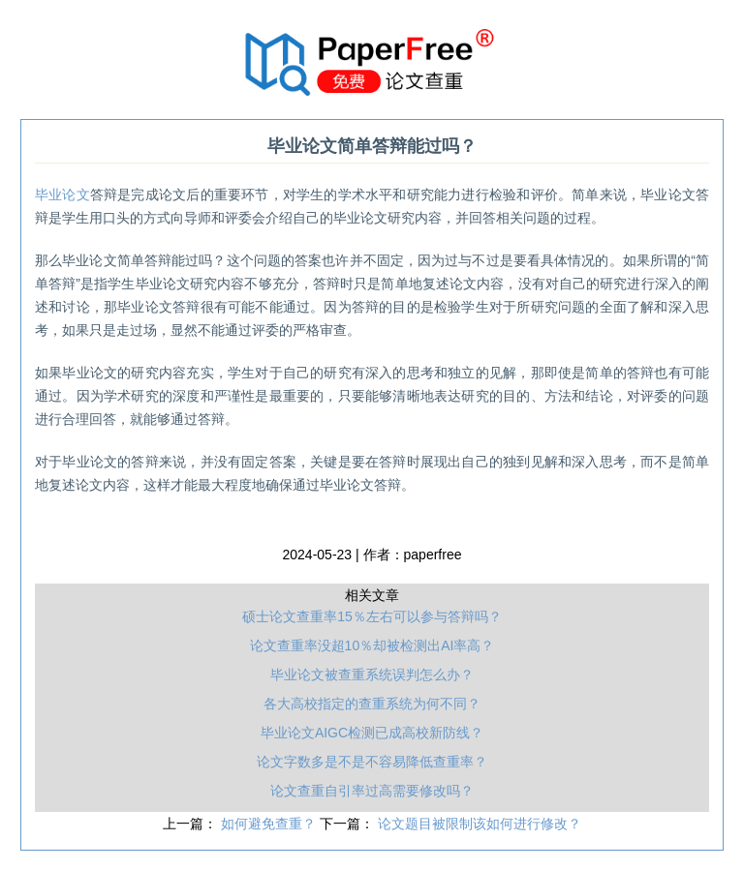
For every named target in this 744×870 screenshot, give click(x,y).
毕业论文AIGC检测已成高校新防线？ (372, 732)
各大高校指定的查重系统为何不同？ (372, 703)
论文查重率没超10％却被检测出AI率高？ (372, 645)
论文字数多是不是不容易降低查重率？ (372, 761)
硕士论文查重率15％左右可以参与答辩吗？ (372, 616)
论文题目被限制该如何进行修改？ (479, 823)
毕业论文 (62, 194)
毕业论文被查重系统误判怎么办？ (372, 674)
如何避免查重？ (270, 823)
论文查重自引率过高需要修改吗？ (372, 790)
